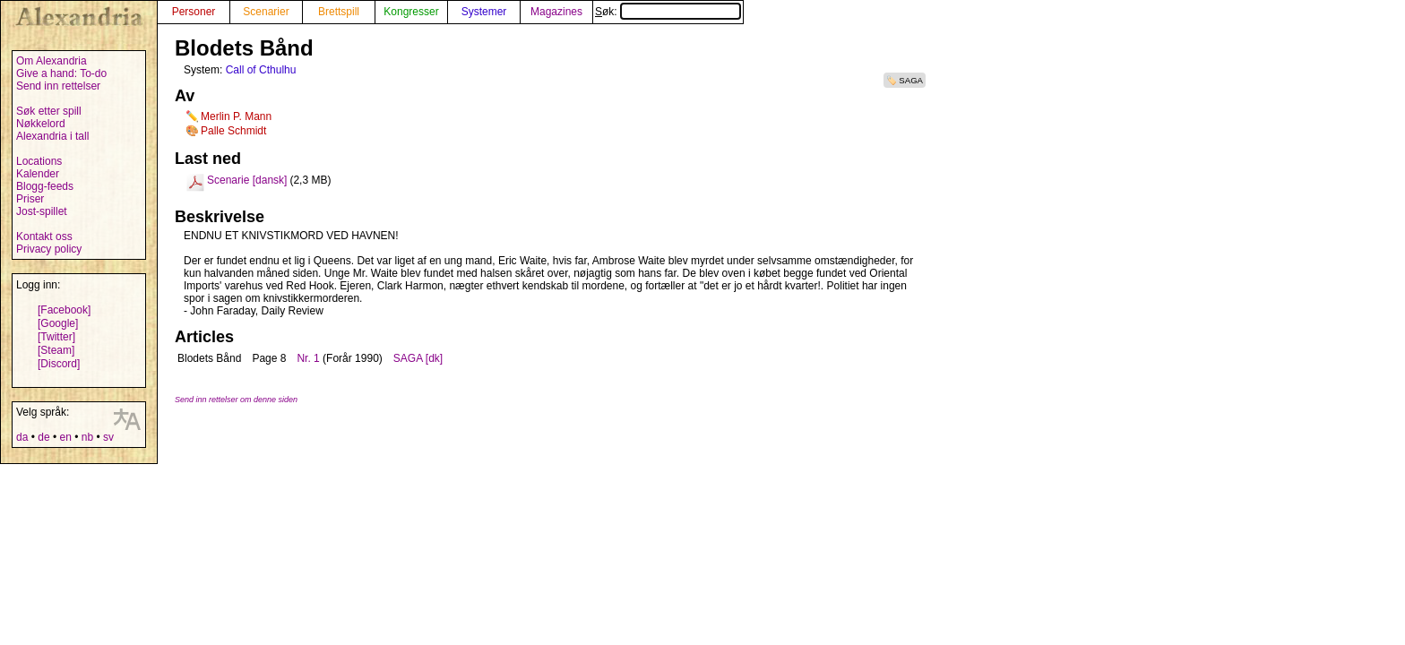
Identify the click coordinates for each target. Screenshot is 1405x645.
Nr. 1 (308, 358)
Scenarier (266, 11)
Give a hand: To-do (61, 73)
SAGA (911, 80)
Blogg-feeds (44, 186)
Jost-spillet (41, 211)
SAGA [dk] (418, 358)
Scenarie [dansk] (247, 180)
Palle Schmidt (233, 131)
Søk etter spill (49, 111)
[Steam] (56, 350)
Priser (30, 199)
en (65, 437)
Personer (194, 11)
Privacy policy (49, 249)
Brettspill (338, 11)
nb (87, 437)
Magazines (556, 11)
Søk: (668, 11)
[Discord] (59, 363)
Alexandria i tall (52, 136)
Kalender (37, 174)
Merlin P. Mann (236, 116)
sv (108, 437)
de (43, 437)
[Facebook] (64, 310)
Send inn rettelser (58, 86)
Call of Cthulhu (261, 70)
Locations (39, 161)
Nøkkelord (40, 123)
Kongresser (411, 11)
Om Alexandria (51, 61)
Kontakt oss (44, 236)
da (22, 437)
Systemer (484, 11)
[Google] (58, 323)
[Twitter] (56, 337)
